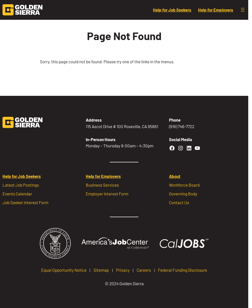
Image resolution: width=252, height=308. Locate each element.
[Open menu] (243, 10)
